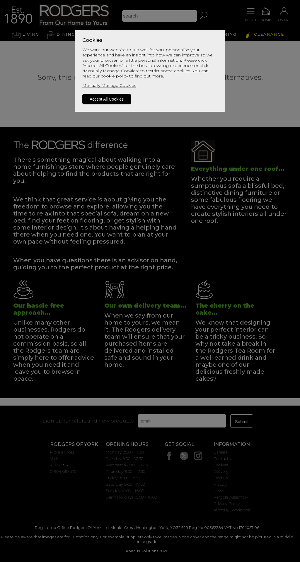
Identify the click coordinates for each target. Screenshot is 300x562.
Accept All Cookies (107, 99)
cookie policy (114, 76)
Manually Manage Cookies (109, 85)
